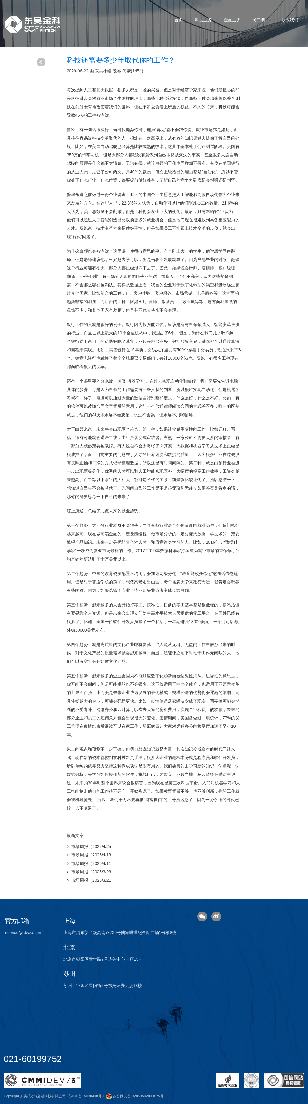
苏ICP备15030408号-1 (87, 1096)
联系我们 (290, 19)
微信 (202, 916)
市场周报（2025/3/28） (93, 871)
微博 (216, 916)
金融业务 (232, 19)
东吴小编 (103, 71)
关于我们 (261, 20)
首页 (178, 19)
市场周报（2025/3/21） (93, 880)
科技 (75, 98)
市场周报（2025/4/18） (93, 855)
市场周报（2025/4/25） (93, 846)
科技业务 (203, 19)
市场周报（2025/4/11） (93, 863)
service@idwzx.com (23, 932)
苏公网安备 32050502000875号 (135, 1096)
